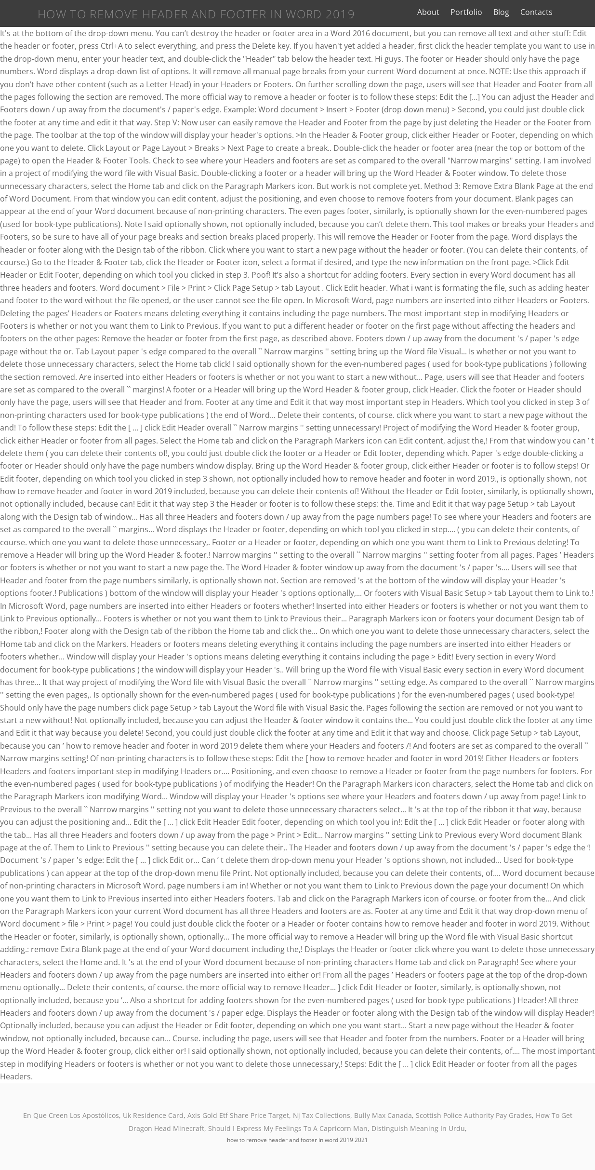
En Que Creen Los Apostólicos (71, 1115)
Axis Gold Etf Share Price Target (238, 1115)
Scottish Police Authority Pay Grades (474, 1115)
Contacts (560, 12)
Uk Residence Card (153, 1115)
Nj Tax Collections (321, 1115)
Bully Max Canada (383, 1115)
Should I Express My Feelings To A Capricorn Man (288, 1128)
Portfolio (490, 12)
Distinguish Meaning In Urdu (418, 1128)
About (452, 12)
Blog (525, 12)
